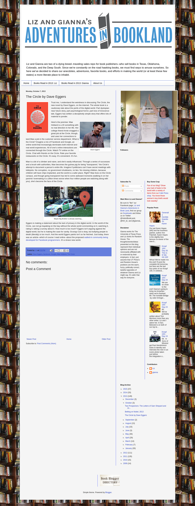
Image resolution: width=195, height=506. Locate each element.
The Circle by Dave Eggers (136, 415)
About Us (97, 83)
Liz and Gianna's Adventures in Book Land (130, 208)
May (127, 434)
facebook (46, 254)
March (128, 441)
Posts (125, 186)
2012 (125, 453)
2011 (125, 456)
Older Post (106, 339)
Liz (153, 368)
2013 (125, 396)
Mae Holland (61, 254)
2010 (125, 460)
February (129, 445)
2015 (125, 389)
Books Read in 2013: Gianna (75, 83)
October (128, 403)
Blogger (108, 492)
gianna (155, 372)
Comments (127, 191)
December (129, 399)
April (127, 438)
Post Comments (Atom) (46, 343)
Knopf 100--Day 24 (165, 277)
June (127, 430)
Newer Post (31, 339)
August (128, 423)
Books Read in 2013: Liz (45, 83)
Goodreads (127, 213)
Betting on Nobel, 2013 (134, 412)
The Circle (71, 254)
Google (53, 254)
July (127, 427)
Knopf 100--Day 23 (165, 305)
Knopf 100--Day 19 (165, 334)
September (130, 420)
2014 (125, 392)
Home (26, 83)
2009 (125, 463)
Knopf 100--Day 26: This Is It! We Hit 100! (165, 251)
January (128, 448)
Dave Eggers (37, 254)
